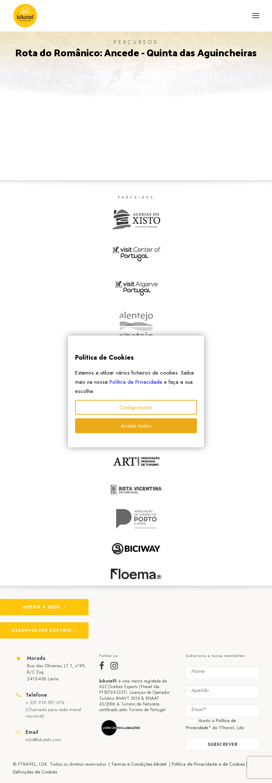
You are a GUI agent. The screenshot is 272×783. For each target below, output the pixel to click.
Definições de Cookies (35, 771)
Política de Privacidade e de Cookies (208, 764)
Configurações (136, 407)
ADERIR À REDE (44, 607)
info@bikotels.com (43, 739)
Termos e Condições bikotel (139, 764)
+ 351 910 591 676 (45, 702)
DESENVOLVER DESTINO (44, 630)
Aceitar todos (136, 426)
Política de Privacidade (135, 382)
